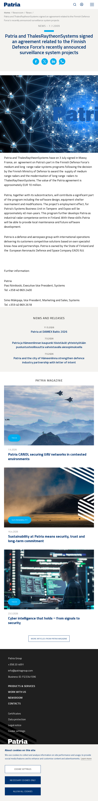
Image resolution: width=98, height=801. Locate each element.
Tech (14, 437)
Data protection (17, 719)
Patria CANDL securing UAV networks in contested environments (47, 456)
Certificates (14, 713)
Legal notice (14, 725)
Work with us (17, 692)
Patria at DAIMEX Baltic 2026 (49, 331)
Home (7, 12)
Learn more (86, 758)
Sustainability (20, 519)
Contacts (81, 4)
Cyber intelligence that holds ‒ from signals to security (44, 620)
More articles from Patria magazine (49, 638)
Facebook (36, 61)
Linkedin (53, 61)
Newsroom (18, 12)
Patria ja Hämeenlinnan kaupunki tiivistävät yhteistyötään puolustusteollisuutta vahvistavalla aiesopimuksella (49, 345)
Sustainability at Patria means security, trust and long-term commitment (46, 538)
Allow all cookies (23, 791)
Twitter (44, 61)
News (29, 12)
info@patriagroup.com (20, 670)
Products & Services (21, 686)
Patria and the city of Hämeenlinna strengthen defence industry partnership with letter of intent (49, 360)
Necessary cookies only (23, 780)
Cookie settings (16, 731)
